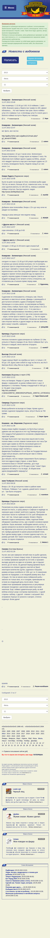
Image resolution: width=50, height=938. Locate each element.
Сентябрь (11, 741)
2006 (13, 731)
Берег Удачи (42, 416)
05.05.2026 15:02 (21, 870)
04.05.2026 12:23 (36, 881)
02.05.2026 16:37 (24, 889)
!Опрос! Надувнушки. (13, 876)
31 (42, 745)
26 (27, 745)
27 (30, 745)
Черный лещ (18, 792)
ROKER (44, 218)
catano (44, 141)
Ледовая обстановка (35, 58)
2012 (42, 731)
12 (28, 743)
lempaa (15, 839)
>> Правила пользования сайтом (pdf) (15, 751)
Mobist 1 (44, 542)
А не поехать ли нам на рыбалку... (18, 891)
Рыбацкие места (12, 889)
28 (33, 745)
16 (40, 743)
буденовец (43, 284)
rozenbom (43, 495)
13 (31, 743)
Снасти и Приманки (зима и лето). (18, 881)
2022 (4, 736)
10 (22, 743)
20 (9, 745)
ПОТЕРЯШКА (38, 755)
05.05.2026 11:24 (18, 874)
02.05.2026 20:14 (29, 887)
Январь (4, 738)
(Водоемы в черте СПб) (16, 375)
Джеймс (16, 814)
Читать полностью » (36, 802)
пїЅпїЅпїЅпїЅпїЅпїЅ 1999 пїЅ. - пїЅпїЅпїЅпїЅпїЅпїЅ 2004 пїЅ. (23, 728)
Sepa (45, 118)
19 (6, 745)
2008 (23, 731)
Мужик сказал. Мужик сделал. (27, 817)
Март (18, 738)
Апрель (24, 738)
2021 (42, 733)
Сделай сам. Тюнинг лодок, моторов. (19, 883)
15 (37, 743)
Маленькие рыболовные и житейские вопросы (23, 893)
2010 (33, 731)
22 (15, 745)
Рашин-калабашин (40, 686)
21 (12, 745)
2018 (28, 733)
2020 (37, 733)
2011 (37, 731)
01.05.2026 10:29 (37, 891)
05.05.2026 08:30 (27, 876)
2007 (18, 731)
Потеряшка (32, 63)
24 (21, 745)
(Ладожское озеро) (15, 176)
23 (18, 745)
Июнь (35, 738)
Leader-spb (17, 789)
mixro (45, 233)
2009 (28, 731)
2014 (8, 733)
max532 (44, 195)
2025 (18, 736)
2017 (23, 733)
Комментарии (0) (13, 118)
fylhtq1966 (43, 327)
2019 (33, 733)
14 (34, 743)
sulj (46, 368)
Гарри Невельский (40, 396)
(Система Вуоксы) (12, 549)
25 (24, 745)
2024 (13, 736)
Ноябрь (27, 741)
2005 (8, 731)
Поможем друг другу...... (14, 887)
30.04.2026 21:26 (11, 895)
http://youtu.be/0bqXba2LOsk (13, 192)
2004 (4, 731)
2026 (23, 736)
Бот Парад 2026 (11, 879)
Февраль (12, 738)
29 (36, 745)
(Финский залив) (19, 100)
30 (39, 745)
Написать (10, 60)
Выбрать (6, 91)
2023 (8, 736)
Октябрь (20, 741)
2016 (18, 733)
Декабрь (34, 741)
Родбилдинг (10, 870)
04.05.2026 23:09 (23, 879)
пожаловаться (35, 118)
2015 (13, 733)
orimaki (44, 474)
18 (3, 745)
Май (30, 738)
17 (43, 743)
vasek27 (44, 347)
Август (4, 741)
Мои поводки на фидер (23, 842)
